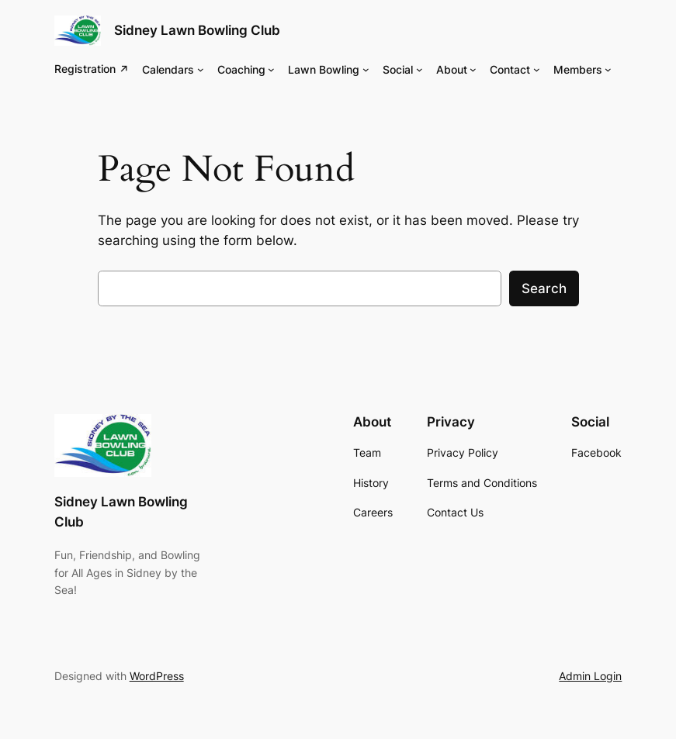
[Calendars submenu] (200, 69)
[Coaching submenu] (271, 69)
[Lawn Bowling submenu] (365, 69)
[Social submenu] (419, 69)
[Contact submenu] (536, 69)
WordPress (157, 675)
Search (544, 288)
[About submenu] (473, 69)
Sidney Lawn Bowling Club (197, 30)
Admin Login (590, 675)
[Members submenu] (608, 69)
